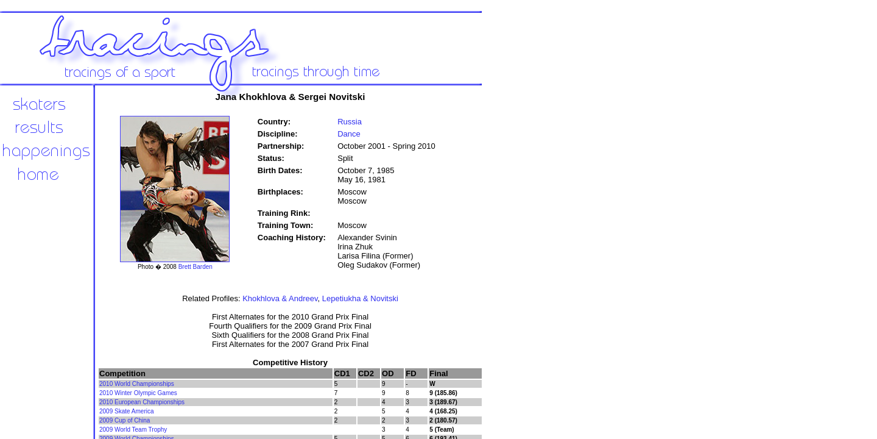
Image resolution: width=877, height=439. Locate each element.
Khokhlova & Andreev (279, 298)
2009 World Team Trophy (133, 429)
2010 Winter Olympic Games (138, 393)
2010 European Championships (142, 402)
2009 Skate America (126, 411)
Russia (349, 121)
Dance (349, 133)
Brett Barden (195, 266)
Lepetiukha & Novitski (360, 298)
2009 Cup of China (124, 420)
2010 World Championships (136, 383)
